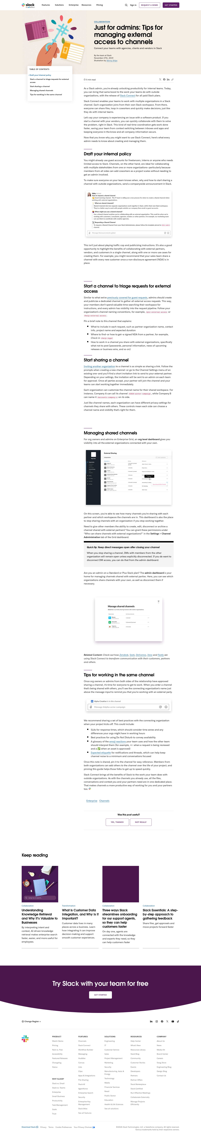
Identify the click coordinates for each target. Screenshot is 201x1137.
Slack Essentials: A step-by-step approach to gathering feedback (160, 914)
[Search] (126, 5)
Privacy (43, 1127)
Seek (132, 654)
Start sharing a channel (40, 86)
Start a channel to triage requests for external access (49, 80)
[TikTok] (178, 1021)
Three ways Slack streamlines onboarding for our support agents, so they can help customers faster (119, 918)
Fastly (161, 654)
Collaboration (102, 22)
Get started (171, 5)
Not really (141, 822)
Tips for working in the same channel (46, 94)
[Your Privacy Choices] (83, 1127)
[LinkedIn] (151, 1021)
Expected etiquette (101, 752)
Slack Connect (127, 95)
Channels (104, 800)
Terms (50, 1127)
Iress (149, 654)
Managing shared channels (41, 90)
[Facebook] (162, 1021)
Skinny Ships (112, 60)
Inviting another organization (99, 366)
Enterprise (91, 800)
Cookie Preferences (64, 1127)
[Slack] (28, 5)
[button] (31, 1021)
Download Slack (30, 1127)
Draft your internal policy (40, 75)
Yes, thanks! (117, 822)
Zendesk (123, 654)
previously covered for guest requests (127, 297)
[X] (167, 1021)
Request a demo (149, 5)
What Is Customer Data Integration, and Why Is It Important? (80, 914)
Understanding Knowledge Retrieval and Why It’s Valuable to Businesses (40, 916)
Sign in (133, 5)
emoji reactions (117, 741)
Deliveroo (141, 654)
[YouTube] (173, 1021)
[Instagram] (156, 1021)
